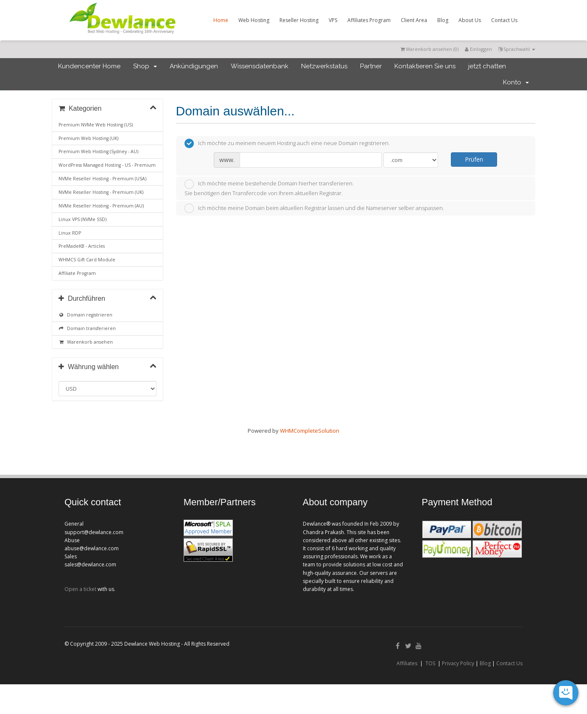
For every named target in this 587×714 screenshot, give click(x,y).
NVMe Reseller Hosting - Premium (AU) (101, 206)
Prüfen (474, 159)
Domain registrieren (85, 315)
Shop (145, 66)
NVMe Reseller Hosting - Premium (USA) (102, 179)
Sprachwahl (516, 49)
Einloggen (478, 49)
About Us (469, 20)
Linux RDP (70, 233)
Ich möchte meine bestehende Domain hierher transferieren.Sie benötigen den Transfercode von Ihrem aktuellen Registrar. (269, 188)
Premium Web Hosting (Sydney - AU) (98, 151)
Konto (516, 82)
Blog (442, 20)
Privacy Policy (458, 663)
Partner (371, 66)
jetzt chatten (487, 66)
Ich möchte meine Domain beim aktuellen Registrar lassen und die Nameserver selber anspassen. (314, 208)
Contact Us (504, 20)
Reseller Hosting (299, 20)
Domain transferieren (87, 328)
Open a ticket (80, 589)
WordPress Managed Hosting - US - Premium (107, 165)
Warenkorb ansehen (86, 342)
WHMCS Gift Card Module (87, 260)
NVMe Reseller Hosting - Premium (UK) (101, 192)
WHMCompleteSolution (309, 430)
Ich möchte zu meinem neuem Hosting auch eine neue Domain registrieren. (287, 143)
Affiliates (407, 663)
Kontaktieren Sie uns (425, 66)
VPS (333, 20)
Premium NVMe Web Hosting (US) (96, 125)
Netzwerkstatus (324, 66)
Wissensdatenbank (259, 66)
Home (220, 20)
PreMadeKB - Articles (82, 246)
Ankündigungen (194, 66)
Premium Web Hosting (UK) (88, 138)
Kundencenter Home (89, 66)
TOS (430, 663)
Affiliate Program (77, 273)
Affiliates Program (369, 20)
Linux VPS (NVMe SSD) (82, 219)
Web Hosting (253, 20)
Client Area (414, 20)
